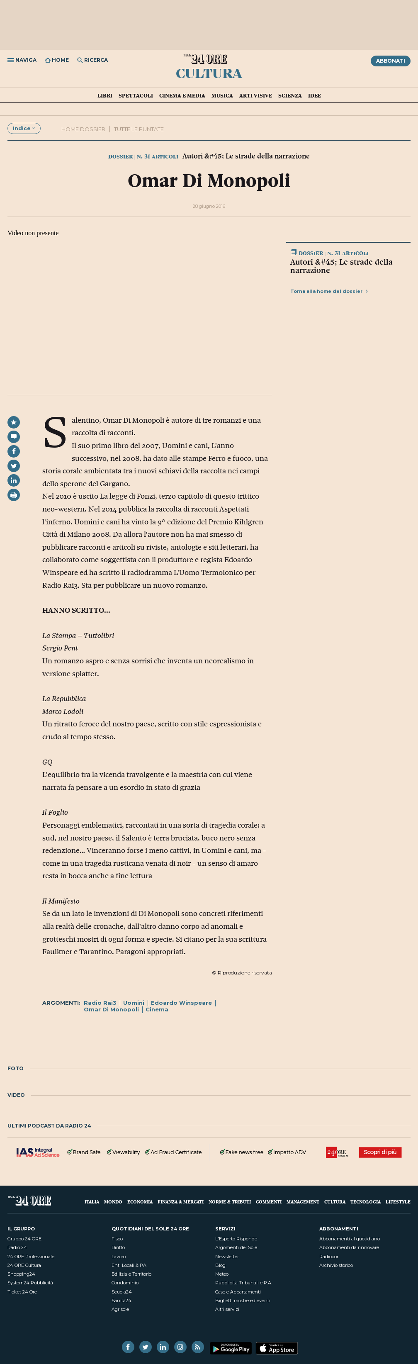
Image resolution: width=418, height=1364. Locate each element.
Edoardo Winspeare (181, 1002)
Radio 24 (17, 1247)
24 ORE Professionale (30, 1256)
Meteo (221, 1274)
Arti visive (255, 95)
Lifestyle (398, 1201)
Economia (140, 1201)
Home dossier (83, 129)
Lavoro (119, 1256)
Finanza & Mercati (181, 1201)
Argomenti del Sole (236, 1247)
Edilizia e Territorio (131, 1274)
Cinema (157, 1009)
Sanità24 (121, 1300)
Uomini (133, 1002)
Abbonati (390, 61)
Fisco (117, 1239)
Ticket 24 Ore (22, 1292)
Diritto (118, 1247)
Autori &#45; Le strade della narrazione (341, 266)
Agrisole (120, 1309)
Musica (222, 95)
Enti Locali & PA (129, 1265)
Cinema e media (182, 95)
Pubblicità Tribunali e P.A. (243, 1283)
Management (303, 1201)
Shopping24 (21, 1274)
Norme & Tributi (230, 1201)
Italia (92, 1201)
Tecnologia (365, 1201)
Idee (314, 95)
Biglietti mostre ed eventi (242, 1300)
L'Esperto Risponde (236, 1239)
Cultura (209, 73)
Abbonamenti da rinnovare (349, 1247)
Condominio (125, 1283)
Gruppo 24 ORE (24, 1239)
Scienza (290, 95)
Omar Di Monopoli (111, 1009)
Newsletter (227, 1256)
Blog (220, 1265)
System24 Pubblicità (30, 1283)
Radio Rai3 (100, 1002)
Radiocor (328, 1256)
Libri (104, 95)
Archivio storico (336, 1265)
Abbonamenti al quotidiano (349, 1239)
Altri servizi (227, 1309)
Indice (24, 128)
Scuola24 (122, 1292)
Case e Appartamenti (238, 1292)
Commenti (269, 1201)
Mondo (113, 1201)
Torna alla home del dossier (329, 291)
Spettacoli (136, 95)
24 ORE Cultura (24, 1265)
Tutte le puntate (139, 129)
